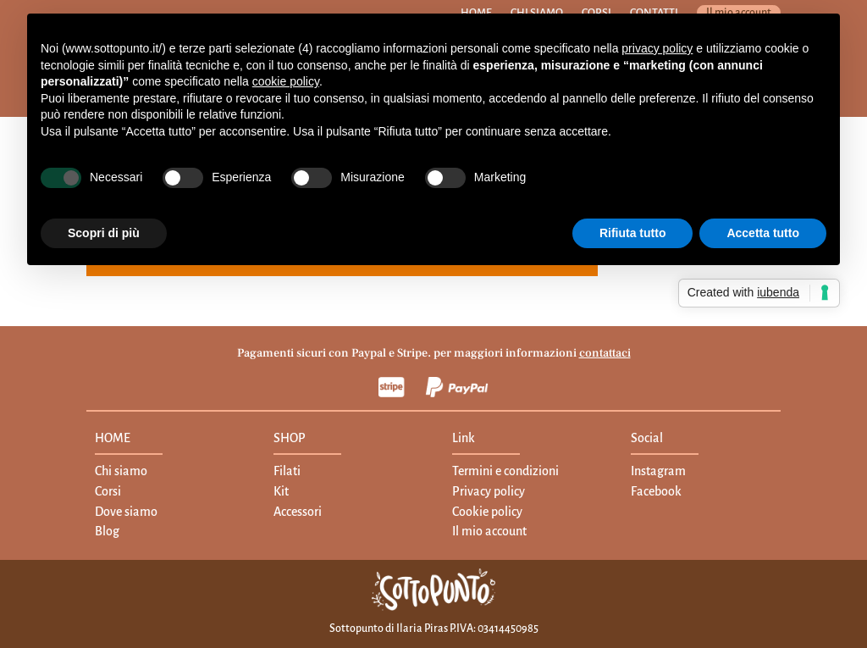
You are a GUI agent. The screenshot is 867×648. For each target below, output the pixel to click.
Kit (281, 491)
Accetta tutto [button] (762, 233)
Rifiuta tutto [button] (632, 233)
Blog (107, 531)
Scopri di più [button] (104, 233)
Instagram (658, 471)
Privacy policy (488, 491)
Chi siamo (121, 471)
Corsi (108, 491)
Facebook (656, 491)
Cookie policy (487, 511)
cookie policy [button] (285, 81)
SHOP (289, 438)
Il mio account (489, 531)
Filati (287, 471)
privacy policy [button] (657, 48)
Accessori (297, 511)
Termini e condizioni (505, 471)
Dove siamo (126, 511)
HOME (112, 438)
